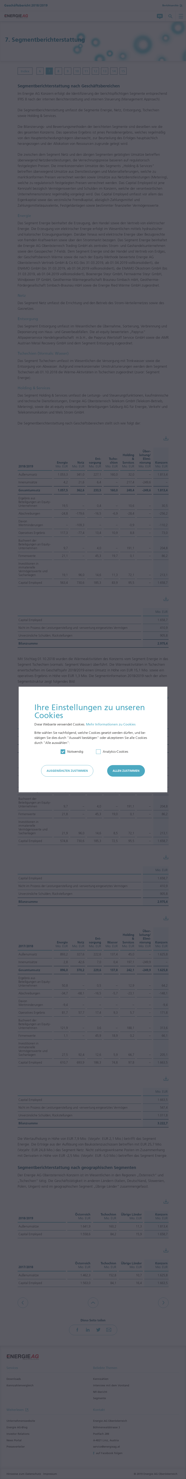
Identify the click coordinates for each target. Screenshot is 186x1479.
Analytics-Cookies (115, 752)
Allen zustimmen (126, 771)
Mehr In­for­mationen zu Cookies (110, 724)
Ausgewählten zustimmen (67, 771)
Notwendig (75, 752)
